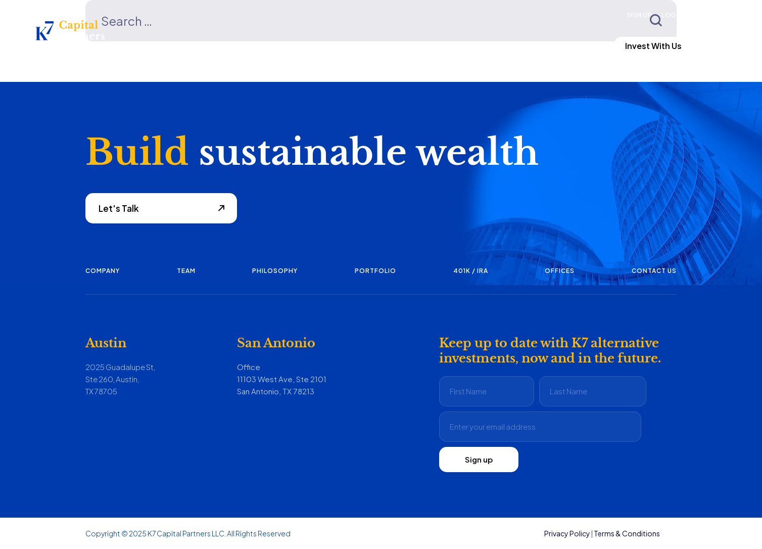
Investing (311, 45)
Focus (154, 45)
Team (186, 270)
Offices (560, 270)
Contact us (654, 270)
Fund (230, 45)
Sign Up (639, 15)
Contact (479, 45)
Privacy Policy (567, 533)
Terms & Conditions (627, 533)
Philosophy (275, 270)
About (396, 45)
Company (102, 270)
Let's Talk (119, 208)
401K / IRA (470, 270)
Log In (672, 15)
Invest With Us (653, 45)
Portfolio (375, 270)
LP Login (555, 45)
